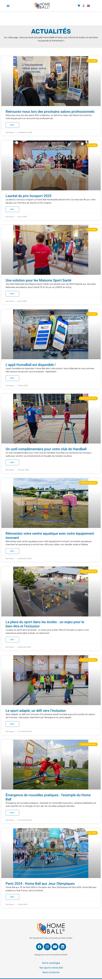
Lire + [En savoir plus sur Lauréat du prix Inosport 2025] (12, 209)
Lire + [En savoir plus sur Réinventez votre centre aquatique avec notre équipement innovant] (12, 551)
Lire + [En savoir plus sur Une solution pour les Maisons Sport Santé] (12, 294)
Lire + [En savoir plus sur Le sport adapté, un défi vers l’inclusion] (12, 724)
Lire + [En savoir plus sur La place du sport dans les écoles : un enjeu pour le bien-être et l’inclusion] (12, 640)
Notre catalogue (51, 963)
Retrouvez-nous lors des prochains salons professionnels (50, 112)
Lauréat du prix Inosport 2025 (28, 196)
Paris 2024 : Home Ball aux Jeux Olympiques (40, 884)
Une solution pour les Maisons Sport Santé (38, 280)
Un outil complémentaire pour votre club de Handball (46, 449)
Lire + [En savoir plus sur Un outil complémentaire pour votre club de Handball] (12, 462)
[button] (8, 5)
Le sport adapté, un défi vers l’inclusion (36, 711)
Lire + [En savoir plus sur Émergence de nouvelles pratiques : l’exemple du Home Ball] (12, 813)
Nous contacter (51, 972)
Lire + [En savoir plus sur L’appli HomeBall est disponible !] (12, 378)
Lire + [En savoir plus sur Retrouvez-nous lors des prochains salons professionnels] (12, 125)
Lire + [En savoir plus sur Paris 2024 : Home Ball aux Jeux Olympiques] (12, 897)
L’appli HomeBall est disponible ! (31, 365)
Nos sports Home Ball (51, 967)
